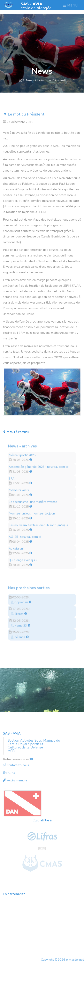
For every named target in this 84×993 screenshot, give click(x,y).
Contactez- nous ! (16, 765)
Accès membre (15, 780)
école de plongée (36, 5)
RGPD (9, 773)
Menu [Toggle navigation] (70, 5)
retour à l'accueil (16, 432)
